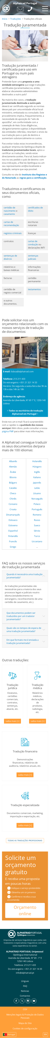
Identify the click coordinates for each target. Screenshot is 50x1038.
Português (37, 509)
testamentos (34, 289)
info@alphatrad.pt (25, 972)
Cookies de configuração (25, 1028)
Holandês (37, 461)
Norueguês (37, 498)
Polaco (37, 504)
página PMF (8, 431)
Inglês (37, 472)
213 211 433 (30, 965)
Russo (37, 520)
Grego (13, 546)
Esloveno (13, 525)
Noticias (25, 991)
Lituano (37, 493)
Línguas (25, 981)
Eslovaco (13, 520)
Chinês (13, 498)
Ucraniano (37, 541)
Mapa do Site (25, 1023)
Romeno (37, 514)
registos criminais (13, 233)
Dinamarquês (13, 514)
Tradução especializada (25, 805)
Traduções (15, 18)
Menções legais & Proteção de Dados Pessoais (25, 1016)
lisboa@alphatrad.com (22, 371)
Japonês (37, 482)
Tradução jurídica (12, 686)
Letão (37, 488)
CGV (25, 1009)
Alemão (13, 466)
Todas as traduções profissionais (25, 840)
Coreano (13, 504)
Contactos (25, 995)
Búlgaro (13, 482)
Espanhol (13, 530)
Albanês (13, 461)
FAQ (25, 986)
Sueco (37, 525)
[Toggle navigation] (44, 8)
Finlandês (13, 536)
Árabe (13, 472)
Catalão (13, 488)
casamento (9, 214)
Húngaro (37, 466)
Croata (13, 509)
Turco (37, 536)
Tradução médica (37, 686)
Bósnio (13, 477)
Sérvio (37, 530)
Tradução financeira (25, 751)
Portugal (11, 1034)
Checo (13, 493)
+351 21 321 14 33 (33, 968)
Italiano (37, 477)
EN (45, 1034)
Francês (13, 541)
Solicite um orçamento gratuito (20, 865)
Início (4, 18)
